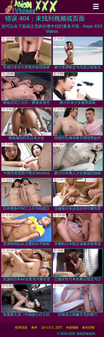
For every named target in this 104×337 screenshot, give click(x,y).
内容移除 (72, 327)
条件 (34, 327)
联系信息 (21, 327)
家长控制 (88, 327)
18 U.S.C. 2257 (51, 327)
